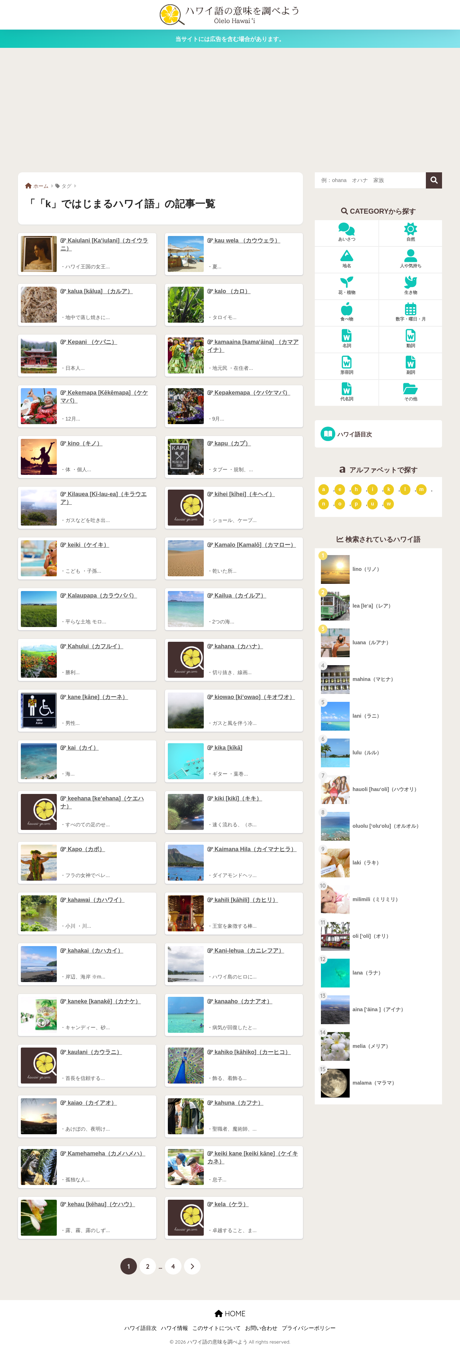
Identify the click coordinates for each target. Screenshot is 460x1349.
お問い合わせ (261, 1328)
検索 (434, 180)
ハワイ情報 (174, 1328)
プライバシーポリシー (309, 1328)
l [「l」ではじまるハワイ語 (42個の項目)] (405, 489)
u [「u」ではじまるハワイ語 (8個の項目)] (372, 504)
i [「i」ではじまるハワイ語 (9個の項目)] (372, 489)
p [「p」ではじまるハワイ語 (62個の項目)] (356, 504)
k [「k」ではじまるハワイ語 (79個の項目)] (388, 489)
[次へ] (192, 1266)
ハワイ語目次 (354, 434)
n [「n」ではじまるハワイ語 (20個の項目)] (323, 504)
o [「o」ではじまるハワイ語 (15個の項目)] (340, 504)
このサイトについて (216, 1328)
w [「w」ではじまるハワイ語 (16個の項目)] (389, 504)
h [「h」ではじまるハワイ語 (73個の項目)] (356, 489)
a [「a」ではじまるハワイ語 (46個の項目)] (323, 489)
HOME (230, 1313)
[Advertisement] (230, 110)
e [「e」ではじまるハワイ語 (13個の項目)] (340, 489)
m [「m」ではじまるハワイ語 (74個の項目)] (421, 489)
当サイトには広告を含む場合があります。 (230, 39)
